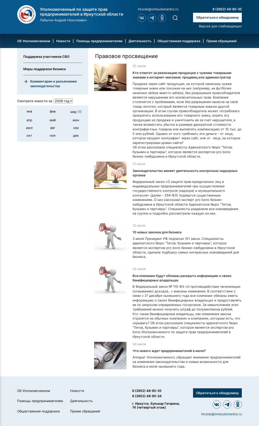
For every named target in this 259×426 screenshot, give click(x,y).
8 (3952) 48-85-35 (227, 9)
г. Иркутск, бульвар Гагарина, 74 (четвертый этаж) (156, 405)
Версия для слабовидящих (220, 26)
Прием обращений (221, 41)
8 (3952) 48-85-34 (147, 396)
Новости (63, 41)
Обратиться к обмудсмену (217, 17)
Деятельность (139, 41)
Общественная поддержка (178, 41)
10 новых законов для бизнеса (157, 232)
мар (76, 112)
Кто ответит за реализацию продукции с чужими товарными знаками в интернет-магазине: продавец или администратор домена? (182, 77)
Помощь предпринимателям (99, 41)
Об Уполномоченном (33, 41)
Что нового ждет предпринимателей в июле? (169, 351)
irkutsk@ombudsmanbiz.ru (158, 9)
